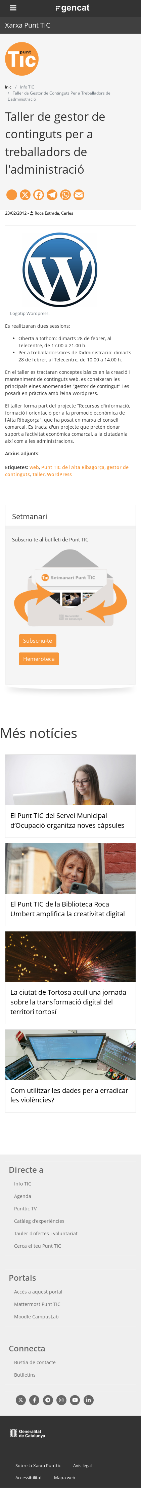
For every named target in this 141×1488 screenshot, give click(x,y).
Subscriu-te (37, 640)
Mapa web (65, 1478)
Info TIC (22, 1183)
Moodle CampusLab (36, 1316)
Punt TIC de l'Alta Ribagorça (72, 467)
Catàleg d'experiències (39, 1221)
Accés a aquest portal (38, 1291)
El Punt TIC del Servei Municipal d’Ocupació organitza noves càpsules (67, 820)
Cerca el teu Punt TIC (37, 1246)
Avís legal (82, 1465)
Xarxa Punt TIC (27, 25)
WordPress (59, 474)
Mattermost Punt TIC (37, 1304)
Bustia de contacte (35, 1362)
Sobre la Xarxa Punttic (38, 1465)
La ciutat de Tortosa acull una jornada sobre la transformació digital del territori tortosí (68, 1002)
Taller (38, 474)
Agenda (22, 1196)
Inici (8, 87)
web (34, 467)
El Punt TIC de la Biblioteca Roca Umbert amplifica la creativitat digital (67, 908)
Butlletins (25, 1375)
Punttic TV (25, 1208)
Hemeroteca (39, 659)
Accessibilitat (28, 1478)
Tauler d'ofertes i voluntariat (46, 1233)
